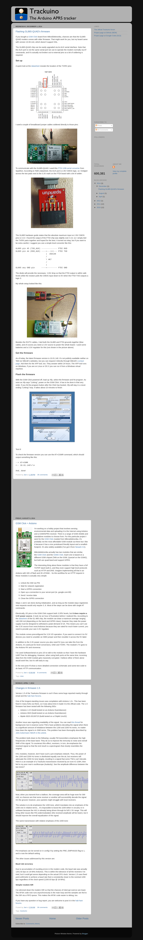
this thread (75, 722)
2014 (99, 183)
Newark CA (80, 547)
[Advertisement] (52, 498)
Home (52, 918)
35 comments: (43, 475)
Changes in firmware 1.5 (28, 688)
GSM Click (33, 37)
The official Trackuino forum (104, 30)
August (102, 193)
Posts (99, 125)
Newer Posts (22, 918)
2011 (99, 204)
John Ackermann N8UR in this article (31, 733)
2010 (99, 207)
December (103, 186)
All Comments (102, 130)
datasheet (35, 66)
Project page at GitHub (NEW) (105, 33)
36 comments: (42, 907)
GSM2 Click (58, 555)
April (101, 197)
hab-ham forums (34, 696)
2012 (99, 201)
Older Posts (82, 918)
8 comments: (42, 673)
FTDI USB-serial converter (69, 168)
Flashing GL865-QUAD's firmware (33, 31)
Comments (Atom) (33, 924)
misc (22, 676)
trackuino (23, 911)
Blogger (85, 934)
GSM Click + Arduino (26, 523)
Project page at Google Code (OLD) (107, 36)
